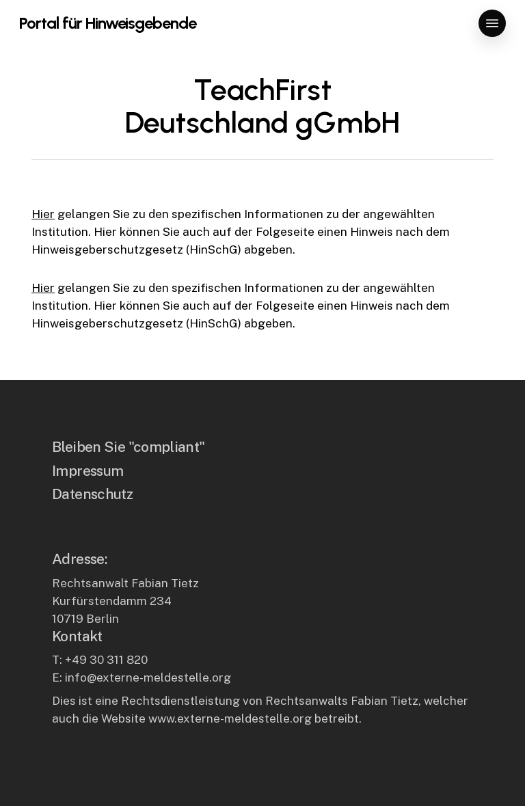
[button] (492, 23)
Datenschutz (92, 493)
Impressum (87, 470)
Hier (43, 214)
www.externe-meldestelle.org (230, 718)
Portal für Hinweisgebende (107, 23)
